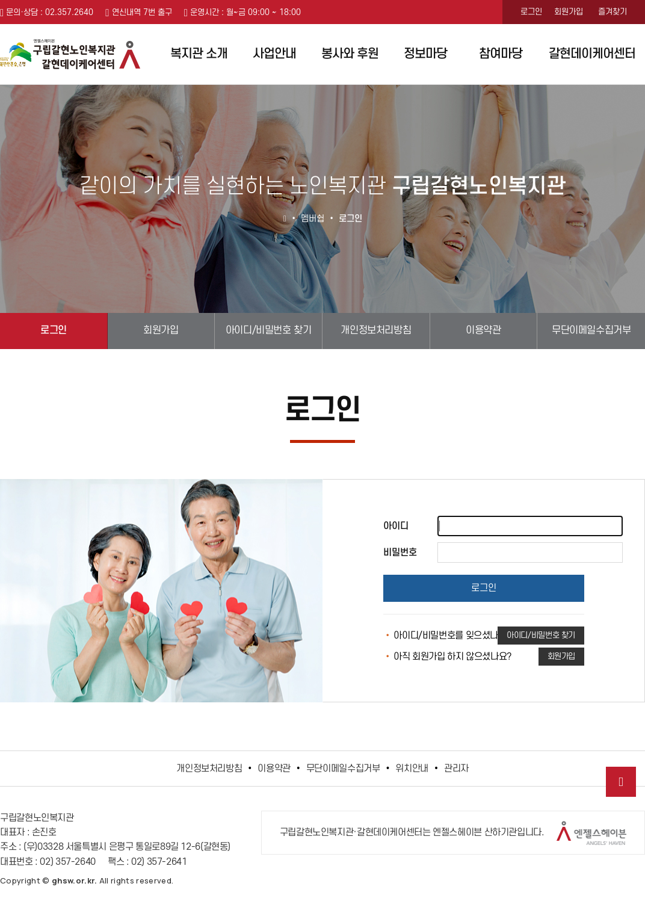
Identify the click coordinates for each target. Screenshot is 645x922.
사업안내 (274, 54)
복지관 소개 (198, 54)
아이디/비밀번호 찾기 (269, 330)
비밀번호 (400, 552)
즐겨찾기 (612, 11)
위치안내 (411, 768)
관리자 (456, 768)
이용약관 (483, 330)
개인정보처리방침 (376, 330)
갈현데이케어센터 (592, 54)
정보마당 (425, 54)
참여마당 (500, 54)
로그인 (531, 11)
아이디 (396, 526)
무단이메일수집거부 (591, 330)
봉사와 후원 (349, 54)
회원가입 (568, 11)
